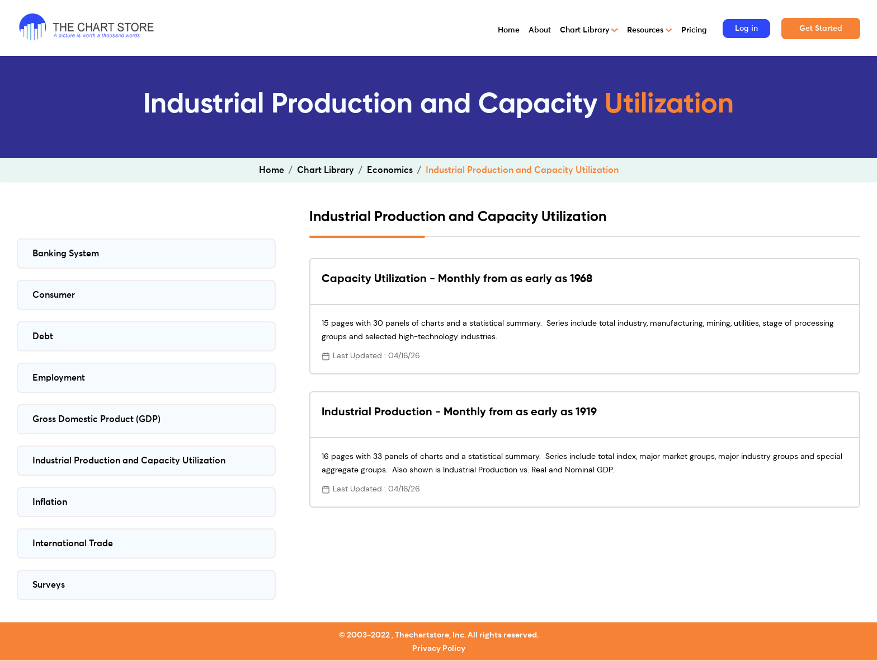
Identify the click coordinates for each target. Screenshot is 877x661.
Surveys (48, 584)
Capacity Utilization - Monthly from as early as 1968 (457, 279)
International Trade (72, 543)
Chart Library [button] (585, 30)
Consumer (53, 294)
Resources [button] (646, 30)
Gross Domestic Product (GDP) (96, 419)
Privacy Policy (438, 648)
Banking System (65, 253)
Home (509, 30)
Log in (746, 28)
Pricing (694, 30)
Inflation (49, 502)
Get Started (820, 28)
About (540, 30)
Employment (58, 377)
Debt (42, 336)
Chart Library (325, 170)
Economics (390, 170)
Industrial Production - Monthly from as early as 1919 (459, 412)
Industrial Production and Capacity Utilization (128, 460)
